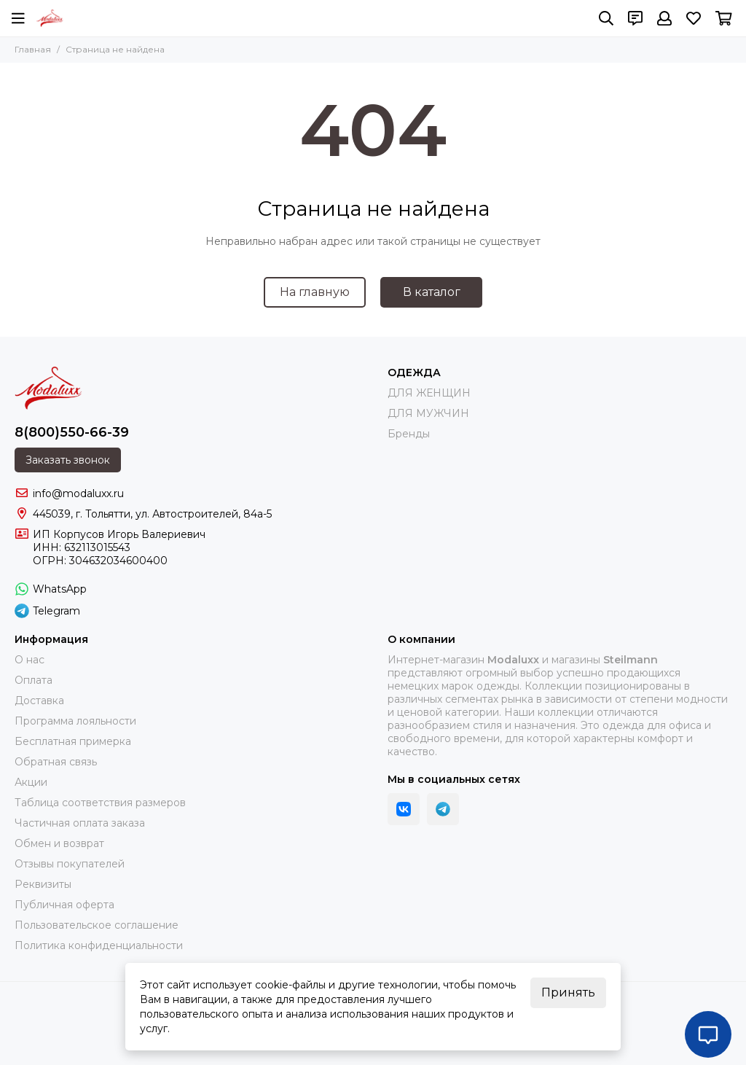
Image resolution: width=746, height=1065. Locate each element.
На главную (315, 292)
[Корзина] (723, 18)
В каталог (431, 292)
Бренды (409, 433)
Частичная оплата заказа (80, 823)
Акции (31, 782)
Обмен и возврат (59, 843)
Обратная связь (56, 761)
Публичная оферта (64, 904)
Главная (33, 49)
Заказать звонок (67, 460)
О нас (29, 659)
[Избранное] (693, 18)
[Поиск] (606, 18)
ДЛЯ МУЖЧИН (428, 413)
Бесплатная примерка (73, 741)
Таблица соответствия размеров (100, 802)
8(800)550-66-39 (72, 432)
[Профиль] (664, 18)
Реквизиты (43, 884)
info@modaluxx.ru (78, 493)
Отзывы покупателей (70, 863)
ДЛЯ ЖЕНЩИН (429, 392)
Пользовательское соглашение (96, 925)
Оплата (33, 680)
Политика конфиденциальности (99, 945)
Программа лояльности (75, 720)
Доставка (39, 700)
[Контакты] (635, 18)
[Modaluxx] (49, 18)
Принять (568, 992)
